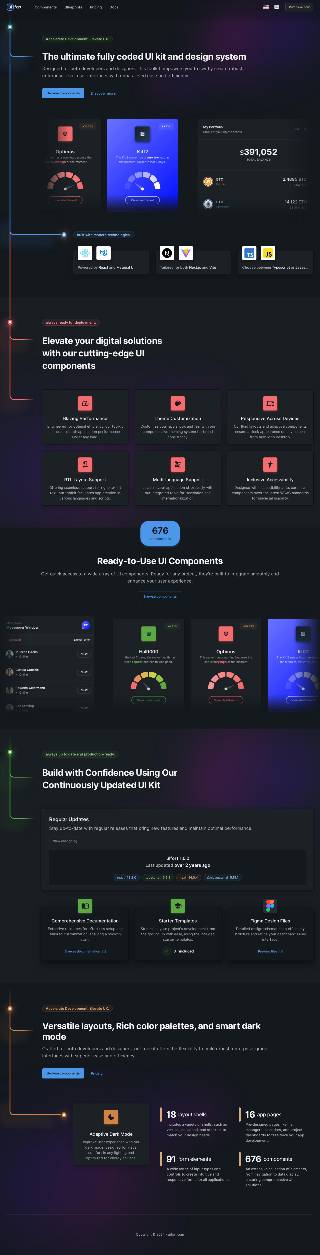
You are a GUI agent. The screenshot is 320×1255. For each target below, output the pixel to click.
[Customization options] (276, 7)
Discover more (103, 93)
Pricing (97, 1073)
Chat (35, 654)
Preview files (271, 951)
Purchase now (299, 7)
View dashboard (114, 200)
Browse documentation (85, 951)
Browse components (63, 93)
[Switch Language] (266, 7)
